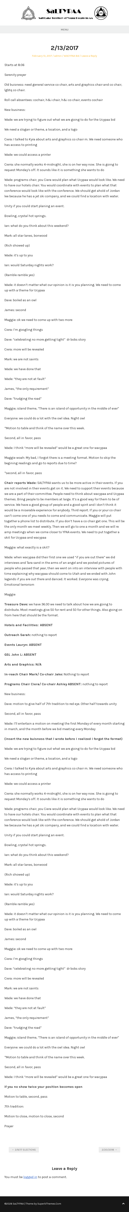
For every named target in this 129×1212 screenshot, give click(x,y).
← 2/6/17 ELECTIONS (24, 1149)
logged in (30, 1177)
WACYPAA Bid (71, 55)
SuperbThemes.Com (49, 1203)
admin (58, 55)
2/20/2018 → (109, 1149)
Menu (64, 29)
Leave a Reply (89, 55)
